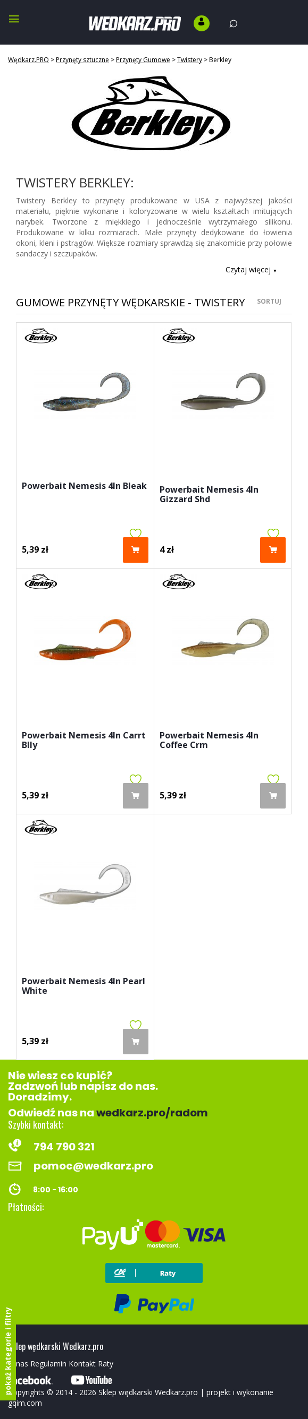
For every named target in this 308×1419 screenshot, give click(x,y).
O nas (18, 1363)
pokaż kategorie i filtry (8, 1351)
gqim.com (25, 1403)
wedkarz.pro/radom (152, 1112)
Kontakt (82, 1363)
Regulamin (48, 1363)
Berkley (220, 59)
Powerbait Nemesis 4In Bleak (84, 486)
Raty (105, 1363)
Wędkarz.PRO (28, 59)
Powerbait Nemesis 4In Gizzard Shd (209, 495)
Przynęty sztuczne (82, 59)
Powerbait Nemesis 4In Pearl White (83, 986)
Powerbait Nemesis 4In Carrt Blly (84, 741)
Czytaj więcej (251, 269)
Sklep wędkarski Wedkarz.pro (148, 1392)
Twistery (189, 59)
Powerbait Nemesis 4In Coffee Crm (209, 741)
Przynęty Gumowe (143, 59)
